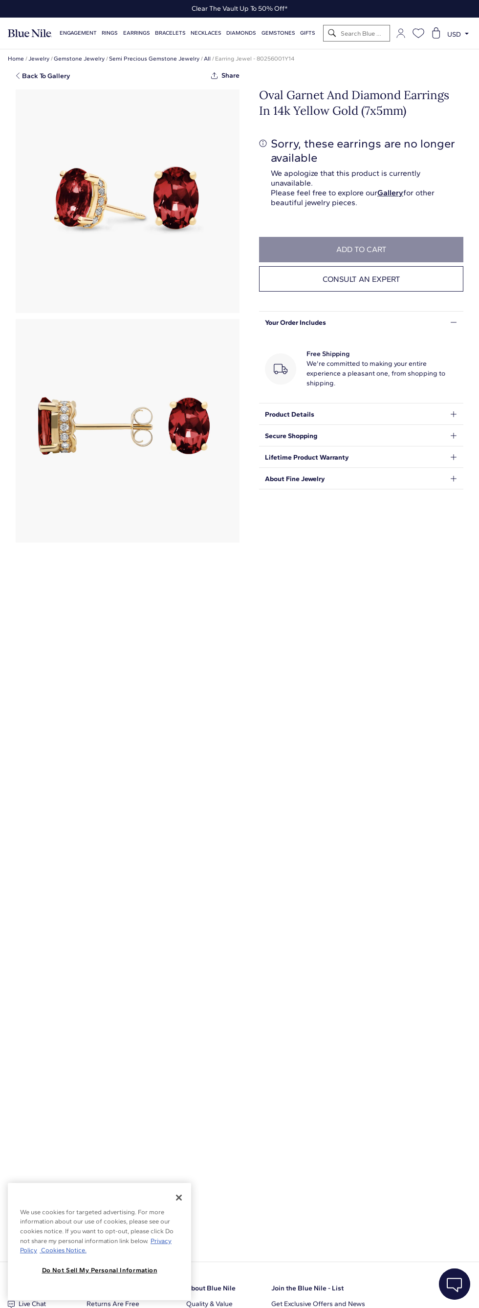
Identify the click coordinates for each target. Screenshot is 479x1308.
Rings (110, 33)
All (207, 58)
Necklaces (206, 33)
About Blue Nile (211, 1288)
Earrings (136, 33)
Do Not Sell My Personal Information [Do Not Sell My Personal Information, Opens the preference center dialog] (99, 1270)
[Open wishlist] (418, 33)
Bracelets (170, 33)
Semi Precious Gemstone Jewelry (154, 58)
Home (16, 58)
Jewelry (38, 58)
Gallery (390, 192)
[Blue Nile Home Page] (30, 33)
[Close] (179, 1197)
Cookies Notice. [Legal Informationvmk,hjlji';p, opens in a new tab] (63, 1250)
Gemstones (278, 33)
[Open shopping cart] (436, 33)
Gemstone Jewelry (79, 58)
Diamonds (241, 33)
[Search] (332, 33)
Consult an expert (361, 279)
